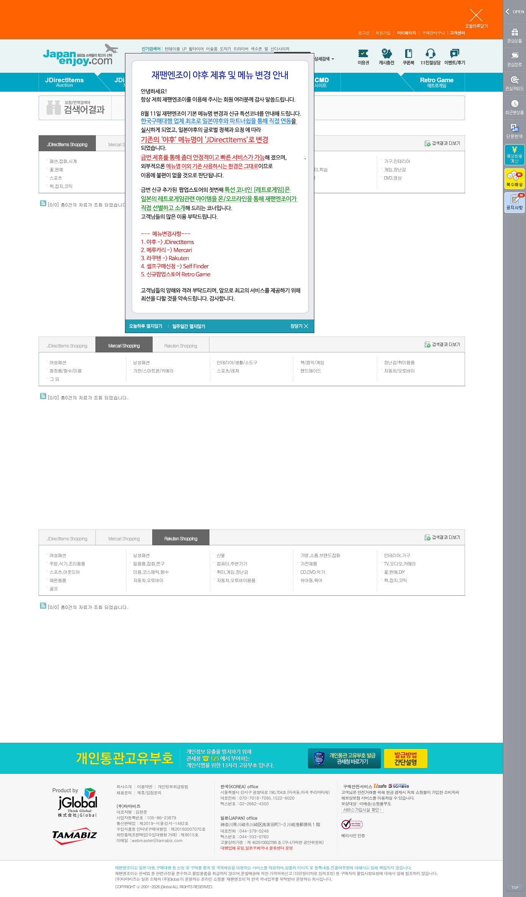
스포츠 (56, 177)
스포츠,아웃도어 (65, 571)
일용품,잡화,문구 (148, 563)
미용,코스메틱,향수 (151, 571)
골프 (54, 588)
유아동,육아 (311, 580)
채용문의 (124, 792)
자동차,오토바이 (148, 580)
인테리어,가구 (397, 555)
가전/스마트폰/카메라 (153, 370)
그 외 (54, 379)
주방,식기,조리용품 (67, 563)
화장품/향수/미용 (66, 370)
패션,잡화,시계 (63, 161)
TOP (514, 888)
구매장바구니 (433, 33)
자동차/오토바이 (399, 370)
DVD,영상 (393, 177)
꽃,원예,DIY (394, 571)
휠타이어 (196, 49)
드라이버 (240, 49)
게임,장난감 (395, 169)
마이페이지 (406, 33)
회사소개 (124, 786)
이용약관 (144, 786)
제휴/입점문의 (149, 792)
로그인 (363, 33)
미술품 (211, 49)
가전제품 (308, 563)
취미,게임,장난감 (232, 571)
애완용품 (58, 580)
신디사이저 (279, 49)
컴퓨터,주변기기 (232, 563)
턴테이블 (172, 49)
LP (184, 49)
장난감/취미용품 (399, 362)
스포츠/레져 (228, 370)
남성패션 (141, 362)
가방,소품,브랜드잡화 (320, 555)
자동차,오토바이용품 (236, 580)
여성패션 (58, 362)
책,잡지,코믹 (61, 186)
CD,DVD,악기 (312, 571)
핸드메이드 (310, 370)
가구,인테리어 (397, 161)
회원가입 (382, 33)
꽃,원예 (56, 169)
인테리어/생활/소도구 (237, 362)
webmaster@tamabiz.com (157, 840)
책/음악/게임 (312, 362)
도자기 (225, 49)
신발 (221, 555)
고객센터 (457, 33)
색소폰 (256, 49)
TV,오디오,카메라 (400, 563)
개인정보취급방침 (173, 786)
